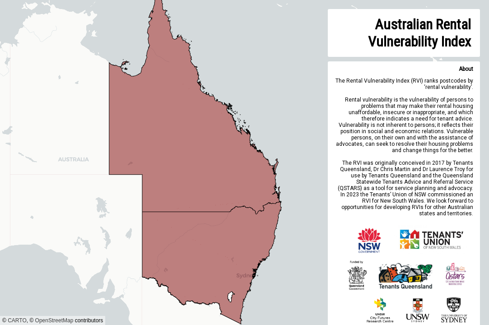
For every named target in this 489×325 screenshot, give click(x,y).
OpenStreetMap (54, 320)
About (466, 69)
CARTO (17, 320)
